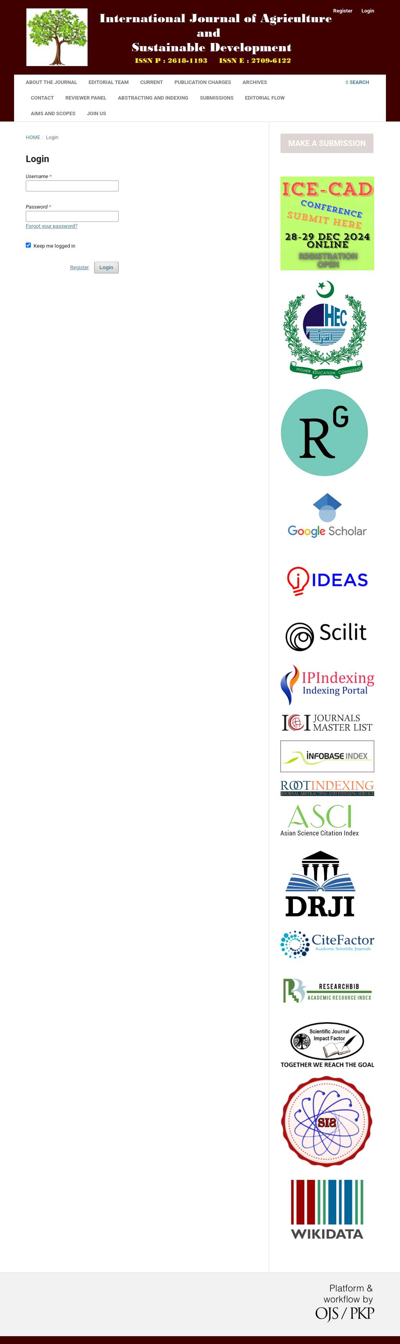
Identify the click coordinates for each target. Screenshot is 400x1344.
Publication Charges (203, 82)
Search (357, 82)
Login (367, 11)
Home (33, 137)
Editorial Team (109, 82)
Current (151, 82)
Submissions (217, 98)
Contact (42, 98)
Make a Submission (327, 143)
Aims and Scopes (53, 113)
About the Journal (51, 82)
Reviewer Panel (85, 98)
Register (342, 11)
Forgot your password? (51, 226)
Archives (255, 82)
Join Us (96, 113)
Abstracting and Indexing (153, 98)
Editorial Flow (265, 98)
